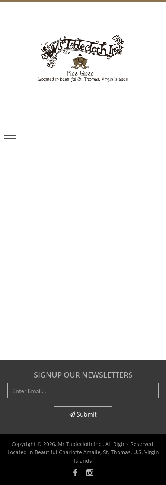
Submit (83, 414)
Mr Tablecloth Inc (80, 443)
